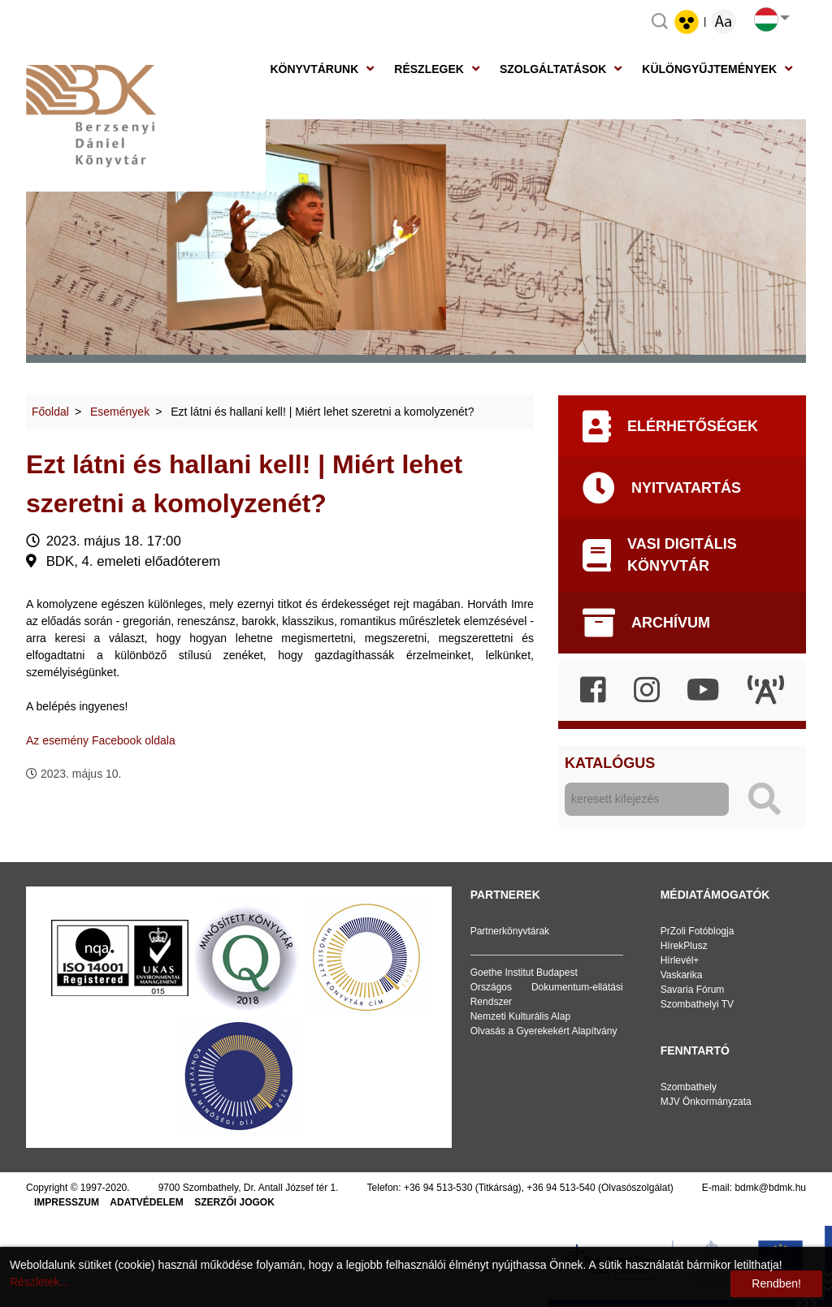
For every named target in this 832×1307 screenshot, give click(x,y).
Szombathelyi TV (697, 1004)
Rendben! (776, 1283)
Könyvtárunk (314, 69)
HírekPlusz (684, 945)
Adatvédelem (146, 1202)
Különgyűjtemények (709, 69)
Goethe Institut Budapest (524, 972)
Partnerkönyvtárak (509, 931)
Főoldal (50, 411)
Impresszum (66, 1202)
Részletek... (39, 1281)
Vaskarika (682, 975)
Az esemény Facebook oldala (101, 740)
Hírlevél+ (680, 960)
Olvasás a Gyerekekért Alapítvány (544, 1031)
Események (120, 411)
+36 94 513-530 (438, 1187)
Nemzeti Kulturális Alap (520, 1016)
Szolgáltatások (553, 69)
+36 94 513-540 (560, 1187)
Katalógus (610, 763)
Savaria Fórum (693, 989)
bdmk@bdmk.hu (770, 1187)
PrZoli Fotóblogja (697, 931)
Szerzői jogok (234, 1202)
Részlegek (429, 69)
